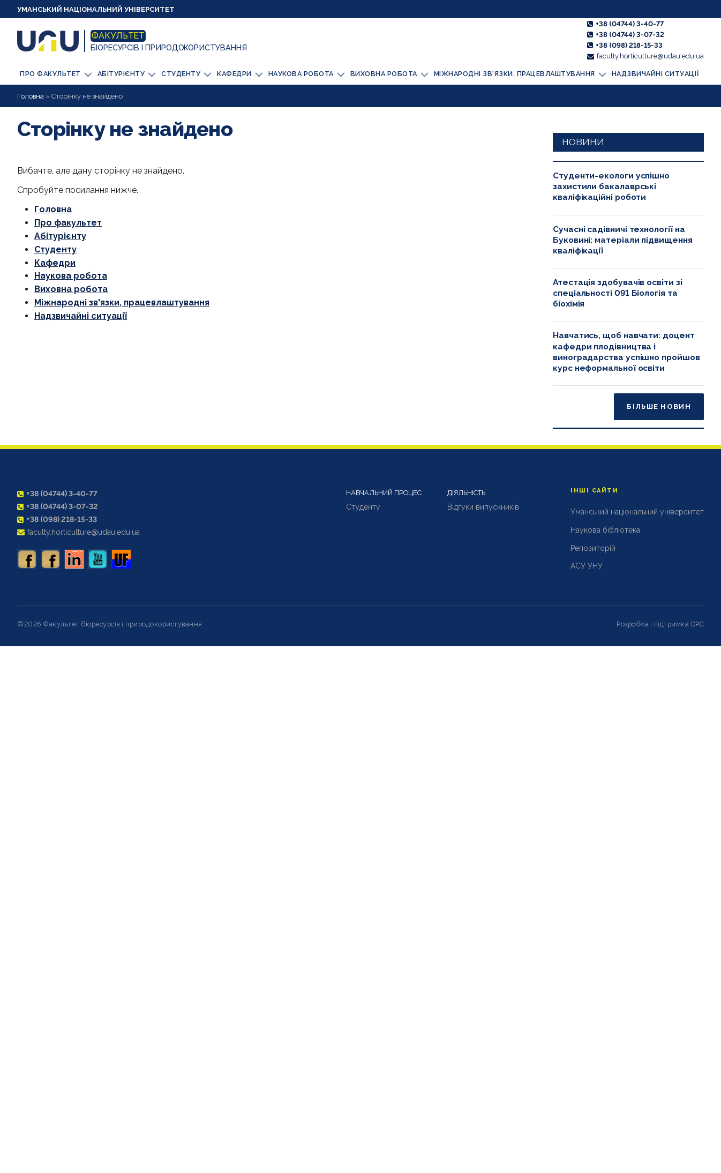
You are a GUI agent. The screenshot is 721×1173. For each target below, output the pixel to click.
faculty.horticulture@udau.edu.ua (650, 56)
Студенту (185, 73)
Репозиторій (592, 547)
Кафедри (238, 73)
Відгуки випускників (483, 506)
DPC (697, 623)
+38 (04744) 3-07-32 (630, 35)
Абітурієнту (125, 73)
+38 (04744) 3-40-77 (630, 24)
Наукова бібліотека (605, 529)
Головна (30, 96)
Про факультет (55, 73)
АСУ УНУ (586, 566)
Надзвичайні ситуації (647, 73)
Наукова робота (304, 73)
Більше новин (659, 406)
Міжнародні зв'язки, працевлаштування (514, 73)
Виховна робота (386, 73)
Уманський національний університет (96, 9)
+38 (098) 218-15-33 (629, 45)
